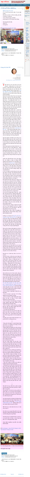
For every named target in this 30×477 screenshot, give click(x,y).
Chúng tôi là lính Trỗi (5, 67)
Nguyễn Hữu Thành (12, 28)
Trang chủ (12, 474)
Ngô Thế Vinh (5, 28)
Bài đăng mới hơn (3, 474)
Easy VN (2, 49)
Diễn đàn (7, 7)
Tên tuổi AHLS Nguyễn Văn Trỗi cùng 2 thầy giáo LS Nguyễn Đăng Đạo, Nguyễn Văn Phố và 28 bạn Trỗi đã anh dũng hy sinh (12, 284)
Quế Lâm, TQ (12, 162)
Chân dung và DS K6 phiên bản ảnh (27, 51)
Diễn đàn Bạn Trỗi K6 (28, 23)
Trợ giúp (12, 7)
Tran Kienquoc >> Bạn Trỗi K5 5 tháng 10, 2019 (11, 428)
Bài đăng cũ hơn (20, 474)
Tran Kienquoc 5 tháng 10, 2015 (7, 429)
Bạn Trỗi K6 (5, 1)
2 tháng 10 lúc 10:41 (8, 10)
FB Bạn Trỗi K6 (27, 13)
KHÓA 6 (27, 54)
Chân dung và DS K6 (27, 46)
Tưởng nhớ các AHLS (28, 44)
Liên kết (2, 7)
